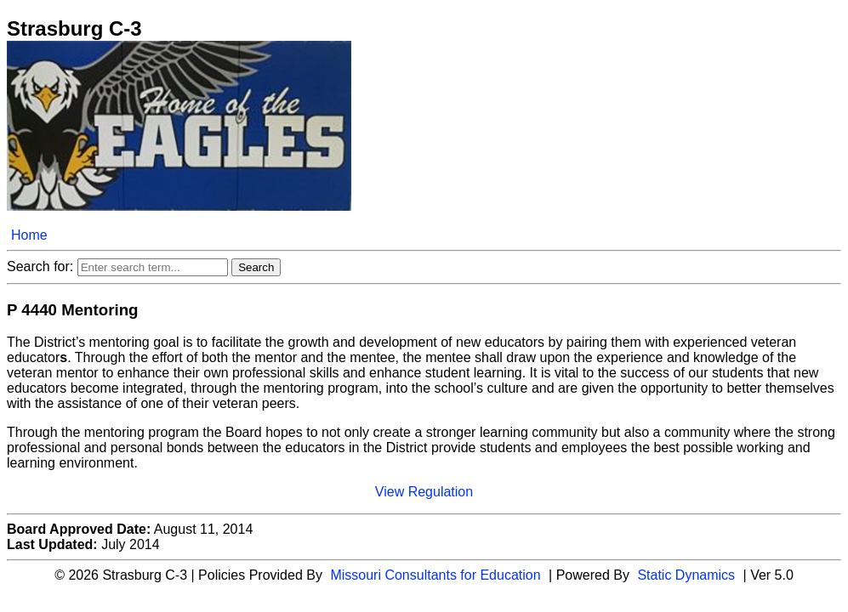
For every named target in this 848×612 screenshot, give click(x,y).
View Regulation (424, 491)
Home (29, 235)
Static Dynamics (686, 575)
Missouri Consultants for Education (435, 575)
